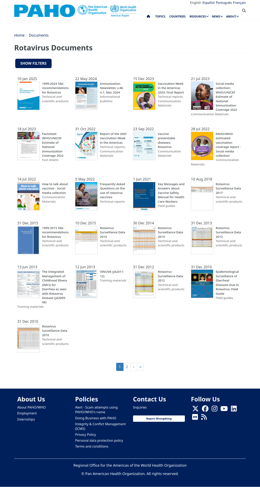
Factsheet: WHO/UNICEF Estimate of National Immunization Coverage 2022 (53, 145)
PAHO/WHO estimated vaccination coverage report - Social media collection (228, 145)
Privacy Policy (85, 434)
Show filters (33, 63)
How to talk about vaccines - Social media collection (55, 188)
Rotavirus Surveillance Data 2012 (170, 276)
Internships (26, 419)
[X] (195, 410)
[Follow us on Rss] (204, 418)
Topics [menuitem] (160, 16)
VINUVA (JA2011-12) (112, 274)
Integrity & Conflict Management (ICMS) (100, 426)
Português (224, 2)
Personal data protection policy (99, 440)
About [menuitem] (231, 16)
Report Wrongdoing (159, 418)
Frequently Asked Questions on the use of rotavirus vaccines (112, 190)
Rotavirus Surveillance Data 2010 (54, 330)
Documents (39, 35)
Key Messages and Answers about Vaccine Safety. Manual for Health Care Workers (171, 192)
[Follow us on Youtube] (224, 410)
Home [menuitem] (148, 17)
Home (19, 35)
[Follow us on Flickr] (195, 418)
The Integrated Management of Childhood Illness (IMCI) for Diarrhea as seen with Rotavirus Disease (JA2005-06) (54, 287)
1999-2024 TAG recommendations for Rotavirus (55, 88)
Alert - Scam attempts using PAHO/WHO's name (96, 409)
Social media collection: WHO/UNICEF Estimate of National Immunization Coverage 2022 (226, 97)
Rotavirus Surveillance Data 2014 (170, 232)
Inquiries (140, 407)
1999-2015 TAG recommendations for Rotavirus (55, 232)
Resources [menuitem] (198, 16)
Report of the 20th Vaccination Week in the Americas (113, 138)
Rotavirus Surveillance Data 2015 (112, 232)
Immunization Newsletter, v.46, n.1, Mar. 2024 (112, 88)
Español (209, 2)
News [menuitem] (216, 16)
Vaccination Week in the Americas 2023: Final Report (171, 88)
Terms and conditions (91, 446)
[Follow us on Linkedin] (234, 410)
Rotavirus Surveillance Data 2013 (228, 232)
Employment (27, 413)
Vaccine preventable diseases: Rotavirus (166, 140)
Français (239, 2)
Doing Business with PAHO (95, 418)
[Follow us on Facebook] (205, 410)
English (195, 2)
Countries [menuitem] (177, 16)
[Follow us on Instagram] (214, 410)
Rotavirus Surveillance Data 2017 (228, 188)
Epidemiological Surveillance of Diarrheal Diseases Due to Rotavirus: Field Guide (227, 282)
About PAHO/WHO (31, 407)
